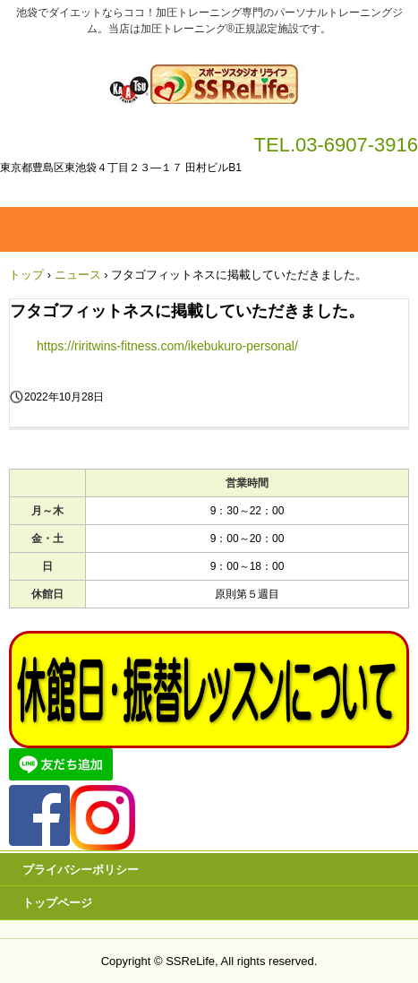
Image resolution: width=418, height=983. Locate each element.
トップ (26, 274)
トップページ (57, 903)
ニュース (78, 274)
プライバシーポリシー (80, 869)
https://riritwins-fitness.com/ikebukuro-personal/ (167, 346)
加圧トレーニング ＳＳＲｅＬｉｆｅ (209, 79)
